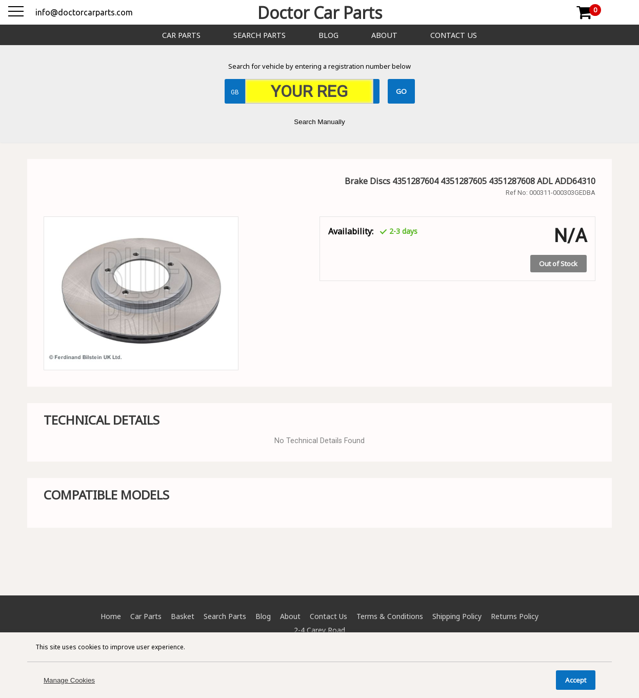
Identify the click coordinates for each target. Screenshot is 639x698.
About (384, 35)
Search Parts (259, 35)
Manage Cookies (69, 680)
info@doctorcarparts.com (84, 12)
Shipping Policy (457, 616)
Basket (182, 616)
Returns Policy (514, 616)
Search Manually (319, 122)
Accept (575, 680)
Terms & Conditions (389, 616)
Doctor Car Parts (319, 13)
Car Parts (181, 35)
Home (111, 616)
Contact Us (453, 35)
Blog (328, 35)
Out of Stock (558, 263)
